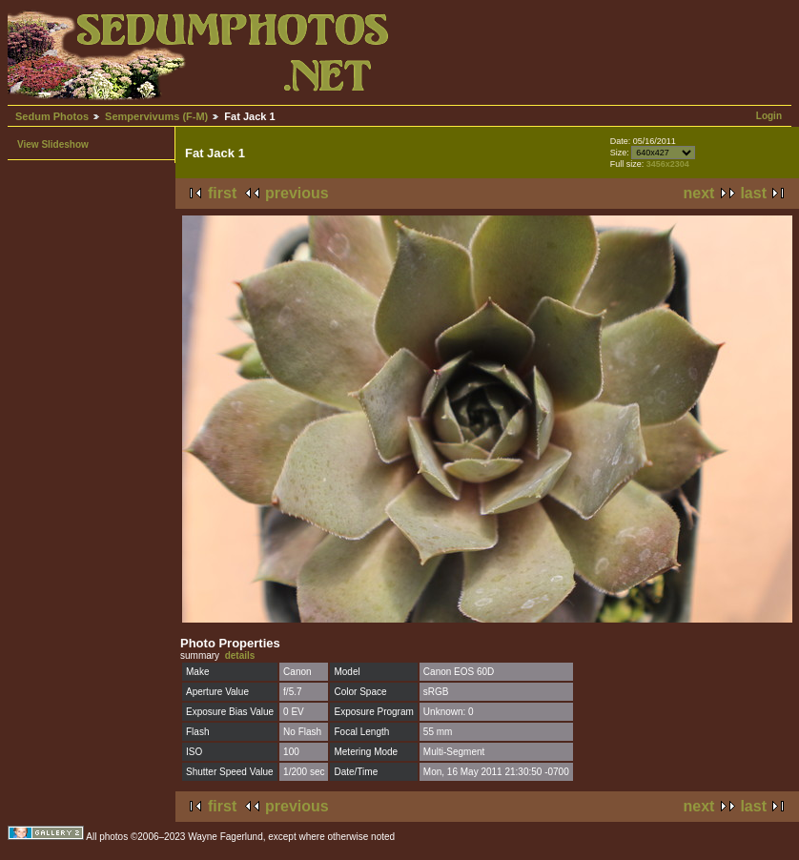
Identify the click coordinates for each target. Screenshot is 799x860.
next (699, 193)
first (222, 193)
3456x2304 (667, 164)
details (240, 655)
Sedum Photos (52, 116)
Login (769, 116)
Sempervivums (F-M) (156, 116)
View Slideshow (53, 144)
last (753, 193)
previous (297, 193)
